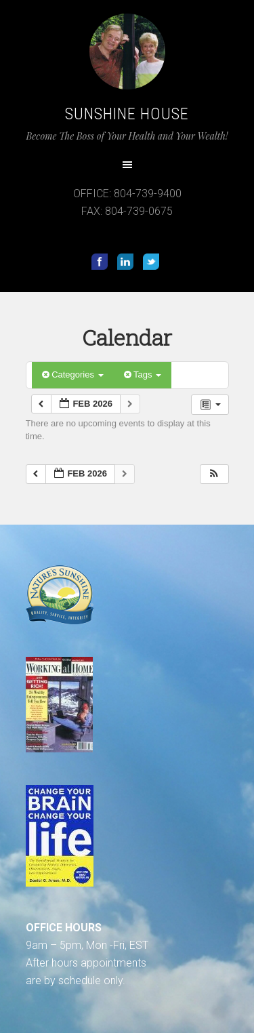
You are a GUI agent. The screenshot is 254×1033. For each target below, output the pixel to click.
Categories (73, 374)
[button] (214, 474)
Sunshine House (127, 113)
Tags (142, 374)
